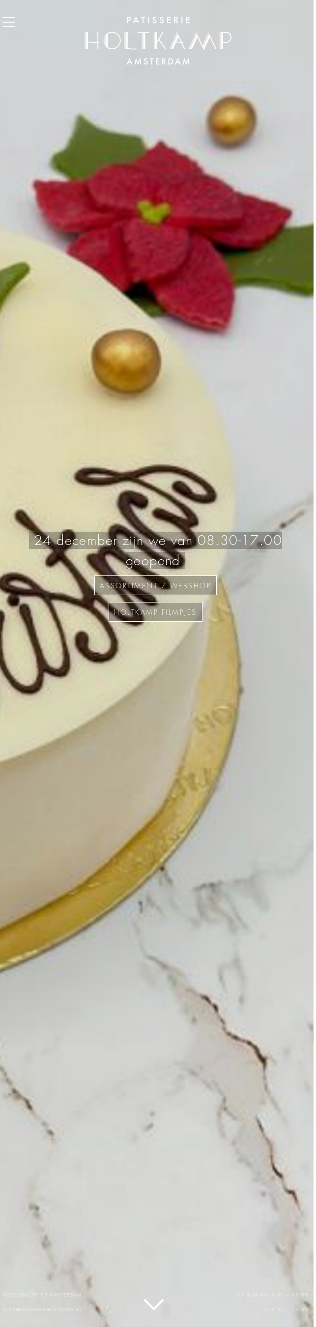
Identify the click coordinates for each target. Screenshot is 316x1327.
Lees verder (154, 1306)
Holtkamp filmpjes (155, 612)
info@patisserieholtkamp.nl (42, 1310)
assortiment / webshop (156, 585)
